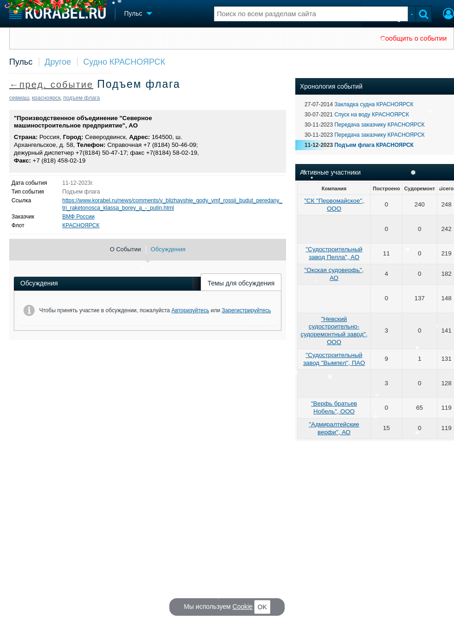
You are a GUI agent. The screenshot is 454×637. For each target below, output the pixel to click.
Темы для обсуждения (241, 283)
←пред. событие (51, 84)
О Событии (125, 249)
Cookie (243, 606)
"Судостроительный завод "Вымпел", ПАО (334, 359)
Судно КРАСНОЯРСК (124, 62)
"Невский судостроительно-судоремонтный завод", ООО (334, 330)
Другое (58, 62)
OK (262, 607)
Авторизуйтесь (190, 310)
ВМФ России (78, 216)
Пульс (20, 62)
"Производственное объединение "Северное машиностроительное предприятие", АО (83, 122)
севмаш (19, 98)
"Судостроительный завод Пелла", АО (334, 253)
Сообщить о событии (413, 38)
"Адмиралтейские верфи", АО (334, 428)
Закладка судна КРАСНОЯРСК (374, 104)
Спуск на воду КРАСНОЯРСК (372, 114)
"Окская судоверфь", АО (334, 274)
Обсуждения (168, 249)
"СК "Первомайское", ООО (334, 204)
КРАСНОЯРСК (81, 225)
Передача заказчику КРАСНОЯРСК (380, 124)
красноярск (46, 98)
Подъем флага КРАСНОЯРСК (374, 145)
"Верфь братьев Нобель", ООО (334, 407)
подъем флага (81, 98)
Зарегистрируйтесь (246, 310)
